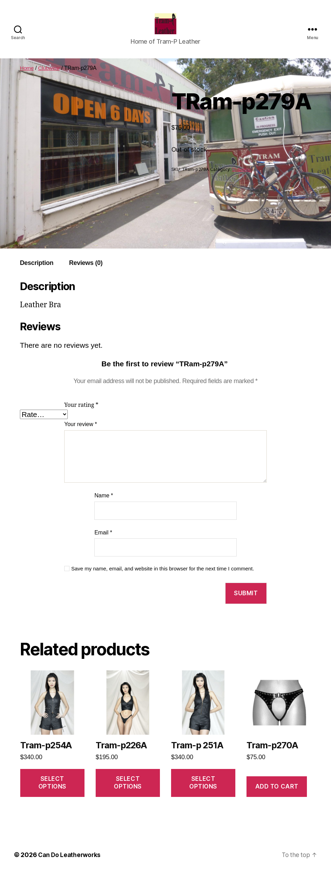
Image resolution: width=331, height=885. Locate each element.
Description (36, 273)
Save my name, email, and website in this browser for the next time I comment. (162, 579)
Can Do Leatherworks (70, 865)
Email (103, 543)
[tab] (36, 273)
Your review (80, 435)
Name (103, 506)
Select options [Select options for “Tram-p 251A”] (203, 793)
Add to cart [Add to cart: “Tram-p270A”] (277, 796)
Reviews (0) (86, 273)
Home (27, 78)
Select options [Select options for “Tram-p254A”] (52, 793)
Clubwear (50, 78)
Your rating (81, 415)
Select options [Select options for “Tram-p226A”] (128, 793)
